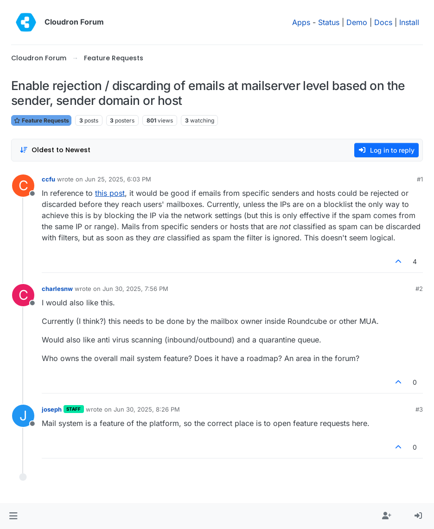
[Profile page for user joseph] (23, 416)
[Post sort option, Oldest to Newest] (55, 150)
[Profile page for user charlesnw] (23, 295)
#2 (419, 288)
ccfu (48, 179)
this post (110, 193)
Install (409, 22)
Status (328, 22)
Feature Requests (41, 120)
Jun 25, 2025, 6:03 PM (118, 179)
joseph (52, 409)
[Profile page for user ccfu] (23, 185)
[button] (13, 516)
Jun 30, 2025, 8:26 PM (147, 409)
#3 (419, 409)
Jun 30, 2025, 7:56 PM (135, 288)
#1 (420, 179)
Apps (301, 22)
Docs (383, 22)
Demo (356, 22)
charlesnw (57, 288)
